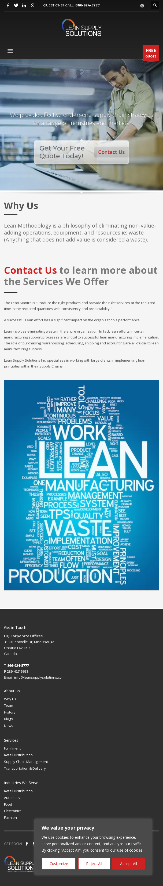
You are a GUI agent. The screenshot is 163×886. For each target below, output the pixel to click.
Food (8, 804)
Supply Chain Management (26, 761)
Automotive (13, 797)
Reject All (94, 863)
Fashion (10, 817)
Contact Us (113, 152)
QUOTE (151, 54)
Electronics (12, 810)
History (10, 712)
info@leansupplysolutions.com (39, 677)
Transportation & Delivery (25, 768)
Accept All (128, 863)
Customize (59, 863)
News (8, 725)
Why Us (10, 699)
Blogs (8, 718)
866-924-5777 (87, 5)
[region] (93, 847)
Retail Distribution (18, 754)
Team (8, 705)
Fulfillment (12, 748)
